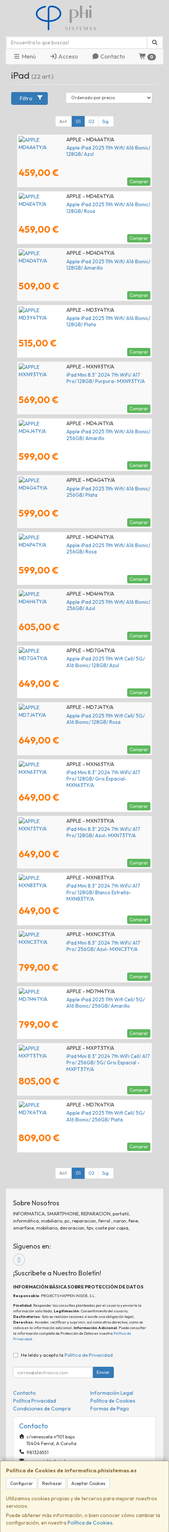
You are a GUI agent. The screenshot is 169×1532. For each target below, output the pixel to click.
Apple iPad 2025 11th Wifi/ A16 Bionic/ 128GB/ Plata (76, 318)
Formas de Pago (109, 1408)
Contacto (108, 56)
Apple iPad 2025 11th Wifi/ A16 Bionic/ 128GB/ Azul (75, 148)
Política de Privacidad (89, 1355)
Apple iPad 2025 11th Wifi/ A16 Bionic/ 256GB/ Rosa (76, 545)
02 (91, 121)
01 (78, 121)
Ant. (63, 121)
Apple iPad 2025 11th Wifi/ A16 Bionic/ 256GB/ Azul (75, 602)
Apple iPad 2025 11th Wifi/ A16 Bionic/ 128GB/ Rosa (75, 204)
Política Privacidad (34, 1400)
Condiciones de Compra (42, 1408)
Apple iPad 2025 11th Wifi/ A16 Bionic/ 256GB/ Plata (77, 489)
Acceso (64, 56)
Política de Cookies (90, 1522)
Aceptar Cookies (88, 1483)
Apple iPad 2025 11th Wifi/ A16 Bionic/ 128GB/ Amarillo (79, 261)
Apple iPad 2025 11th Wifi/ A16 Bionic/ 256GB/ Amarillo (80, 431)
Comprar (138, 181)
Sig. (106, 121)
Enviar (103, 1372)
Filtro (31, 98)
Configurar (21, 1483)
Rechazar (52, 1483)
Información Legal (111, 1393)
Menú (24, 56)
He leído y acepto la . (67, 1355)
